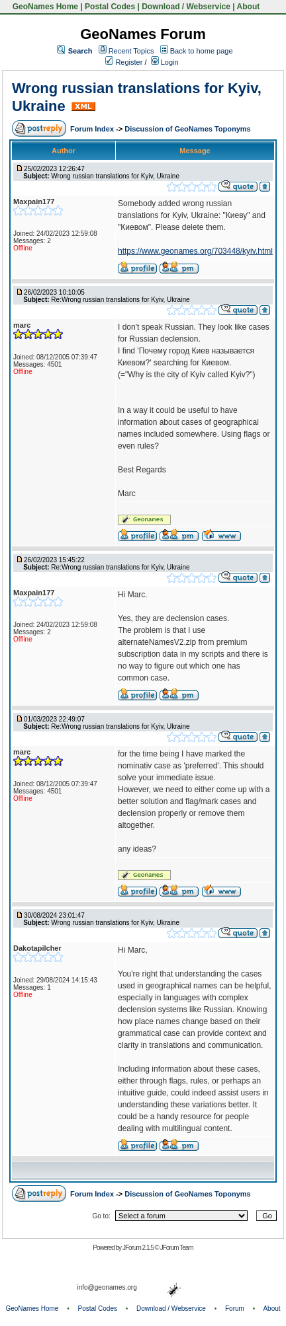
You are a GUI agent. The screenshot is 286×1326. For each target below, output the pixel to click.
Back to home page (201, 51)
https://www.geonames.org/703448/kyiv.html (195, 251)
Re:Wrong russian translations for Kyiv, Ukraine (120, 299)
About (248, 6)
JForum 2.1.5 (138, 1247)
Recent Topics (131, 51)
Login (165, 62)
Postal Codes (110, 6)
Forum (234, 1308)
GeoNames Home (44, 6)
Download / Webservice (186, 6)
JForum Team (176, 1247)
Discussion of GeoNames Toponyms (187, 129)
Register (123, 62)
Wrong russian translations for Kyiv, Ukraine (115, 176)
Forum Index (93, 129)
